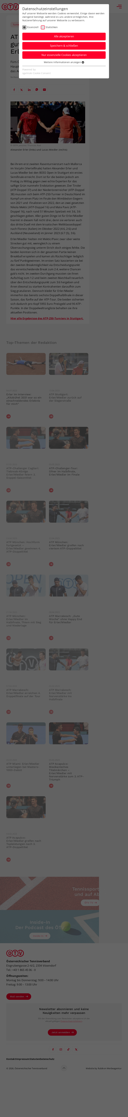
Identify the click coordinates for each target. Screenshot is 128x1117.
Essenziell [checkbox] (32, 27)
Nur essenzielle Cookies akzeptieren (64, 55)
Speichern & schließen (64, 45)
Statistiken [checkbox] (52, 27)
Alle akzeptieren (64, 36)
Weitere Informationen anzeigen (64, 62)
